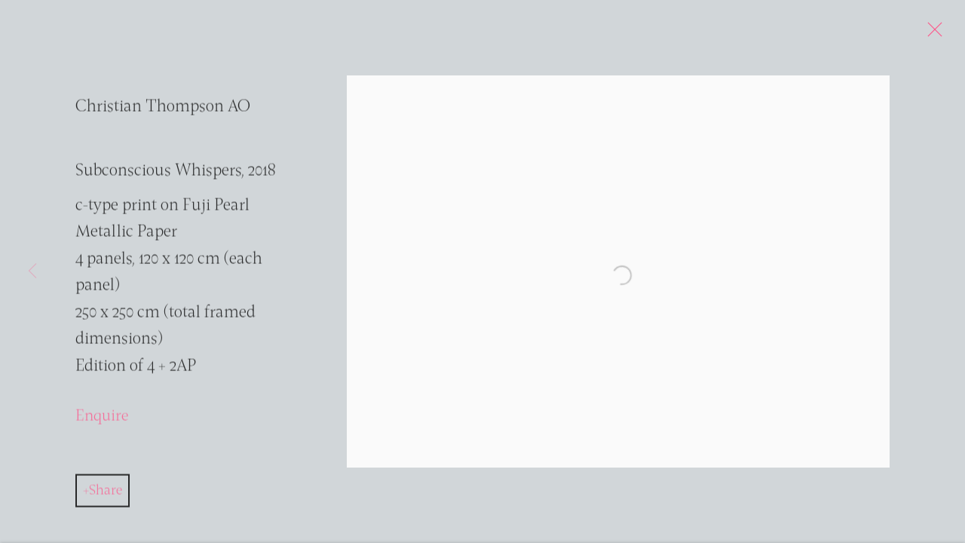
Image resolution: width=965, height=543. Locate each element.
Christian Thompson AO (162, 110)
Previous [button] (32, 271)
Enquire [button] (101, 420)
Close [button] (932, 34)
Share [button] (105, 494)
